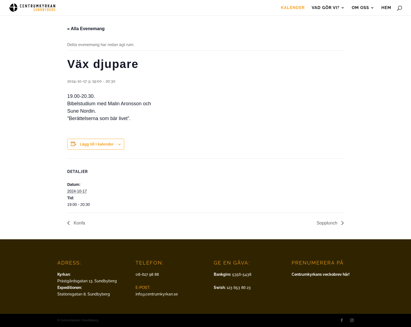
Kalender (293, 8)
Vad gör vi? (325, 8)
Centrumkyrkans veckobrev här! (321, 274)
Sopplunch (328, 223)
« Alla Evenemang (86, 28)
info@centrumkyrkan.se (157, 294)
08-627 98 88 (147, 274)
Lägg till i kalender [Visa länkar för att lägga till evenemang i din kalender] (97, 144)
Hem (386, 8)
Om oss (360, 8)
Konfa (78, 223)
